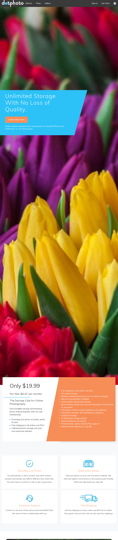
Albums (28, 3)
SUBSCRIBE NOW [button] (16, 119)
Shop (38, 3)
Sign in (95, 3)
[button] (115, 3)
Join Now (105, 3)
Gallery (48, 3)
